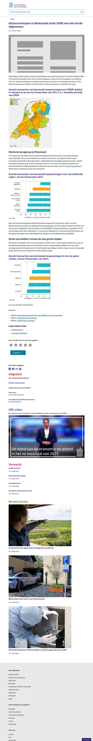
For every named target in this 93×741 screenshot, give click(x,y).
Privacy (11, 721)
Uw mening (86, 739)
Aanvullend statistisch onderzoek (20, 687)
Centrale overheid (15, 712)
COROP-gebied (62, 161)
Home (12, 19)
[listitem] (9, 369)
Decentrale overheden (16, 715)
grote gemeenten (73, 166)
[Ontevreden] (15, 345)
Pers (10, 737)
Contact (11, 734)
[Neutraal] (20, 345)
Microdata (12, 683)
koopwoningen (17, 330)
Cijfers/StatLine (14, 674)
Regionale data (14, 690)
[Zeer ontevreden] (11, 345)
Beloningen (12, 724)
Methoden (12, 696)
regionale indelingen (19, 333)
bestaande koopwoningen (27, 318)
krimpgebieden (47, 226)
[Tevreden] (25, 345)
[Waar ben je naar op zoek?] (46, 12)
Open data (12, 680)
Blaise (11, 699)
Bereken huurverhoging (17, 677)
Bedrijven (12, 709)
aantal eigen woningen (26, 321)
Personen (12, 718)
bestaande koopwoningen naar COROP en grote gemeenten (39, 315)
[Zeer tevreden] (30, 345)
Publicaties (12, 693)
